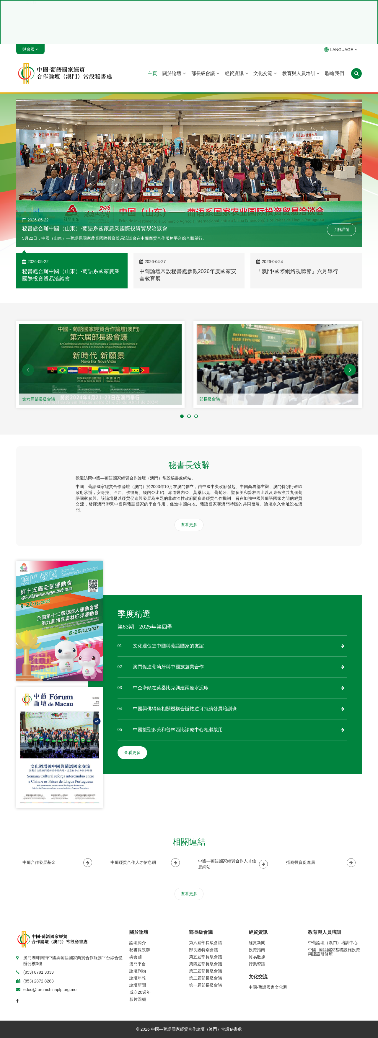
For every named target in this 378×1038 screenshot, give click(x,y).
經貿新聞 (257, 942)
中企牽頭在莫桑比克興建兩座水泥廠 (170, 687)
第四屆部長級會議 (205, 964)
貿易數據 (257, 956)
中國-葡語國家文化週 (268, 987)
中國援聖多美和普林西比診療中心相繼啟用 (178, 729)
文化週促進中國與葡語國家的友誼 (168, 645)
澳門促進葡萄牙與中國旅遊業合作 (168, 666)
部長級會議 (205, 73)
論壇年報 (137, 978)
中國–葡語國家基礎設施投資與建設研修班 (334, 951)
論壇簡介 (137, 942)
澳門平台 (137, 964)
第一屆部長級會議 (205, 985)
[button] (28, 370)
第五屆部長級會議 (205, 956)
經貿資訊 (236, 73)
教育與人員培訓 (301, 73)
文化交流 (264, 73)
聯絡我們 (334, 73)
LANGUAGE (340, 49)
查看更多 (189, 524)
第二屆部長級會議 (205, 978)
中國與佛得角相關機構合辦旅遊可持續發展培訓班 (185, 708)
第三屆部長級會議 (205, 971)
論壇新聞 (137, 985)
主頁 (152, 73)
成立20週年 (140, 992)
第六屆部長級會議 (38, 399)
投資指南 (257, 949)
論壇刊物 (137, 971)
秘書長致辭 (139, 949)
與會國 (135, 956)
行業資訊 (257, 964)
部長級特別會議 (203, 949)
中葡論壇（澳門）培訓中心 (333, 942)
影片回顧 (137, 999)
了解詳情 (341, 229)
